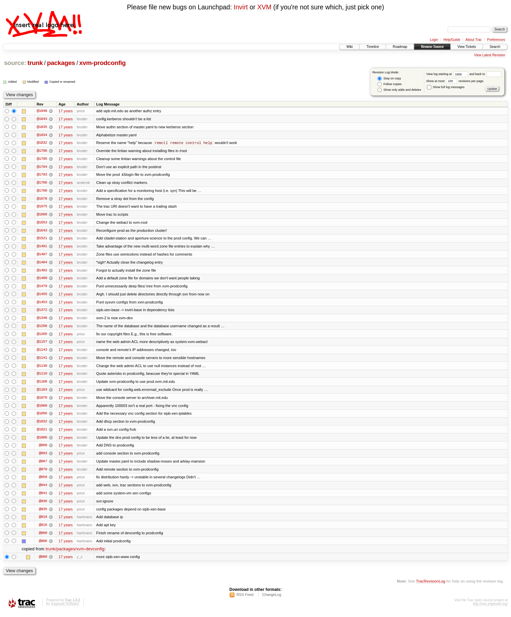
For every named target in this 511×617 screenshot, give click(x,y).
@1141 (42, 360)
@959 (43, 480)
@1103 (42, 392)
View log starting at (447, 74)
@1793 (42, 175)
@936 (43, 504)
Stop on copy (389, 78)
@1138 (42, 368)
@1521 (42, 239)
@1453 (42, 303)
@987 (43, 464)
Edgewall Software (65, 608)
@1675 (42, 207)
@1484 (42, 263)
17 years (66, 111)
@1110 (42, 376)
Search (495, 47)
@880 (43, 561)
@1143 (42, 352)
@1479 (42, 287)
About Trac (473, 40)
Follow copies (389, 84)
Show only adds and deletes (399, 90)
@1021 (42, 432)
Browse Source (432, 47)
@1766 (42, 183)
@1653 (42, 223)
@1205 (42, 336)
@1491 (42, 247)
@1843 (42, 119)
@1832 (42, 143)
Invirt (241, 7)
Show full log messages (445, 87)
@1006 (42, 440)
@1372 (42, 312)
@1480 (42, 279)
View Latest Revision (489, 55)
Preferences (496, 40)
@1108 (42, 384)
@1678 (42, 199)
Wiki (349, 47)
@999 (43, 448)
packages (61, 62)
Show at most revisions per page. (455, 81)
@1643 (42, 231)
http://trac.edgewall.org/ (490, 608)
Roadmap (400, 47)
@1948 (42, 111)
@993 (43, 456)
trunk (35, 62)
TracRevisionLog (430, 585)
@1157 (42, 344)
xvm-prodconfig (102, 62)
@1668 (42, 215)
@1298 (42, 328)
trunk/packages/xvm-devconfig (75, 553)
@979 (43, 472)
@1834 (42, 135)
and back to (485, 74)
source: (15, 62)
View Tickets (466, 47)
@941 (43, 496)
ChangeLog (271, 599)
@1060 (42, 408)
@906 (43, 545)
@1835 (42, 127)
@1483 (42, 271)
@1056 (42, 416)
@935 (43, 513)
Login (434, 40)
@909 (43, 537)
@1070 (42, 400)
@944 (43, 488)
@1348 (42, 320)
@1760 (42, 191)
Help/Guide (451, 40)
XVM (264, 7)
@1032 (42, 424)
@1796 (42, 151)
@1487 (42, 255)
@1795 (42, 159)
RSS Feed (244, 599)
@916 (43, 529)
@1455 (42, 295)
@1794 (42, 167)
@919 (43, 521)
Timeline (372, 47)
